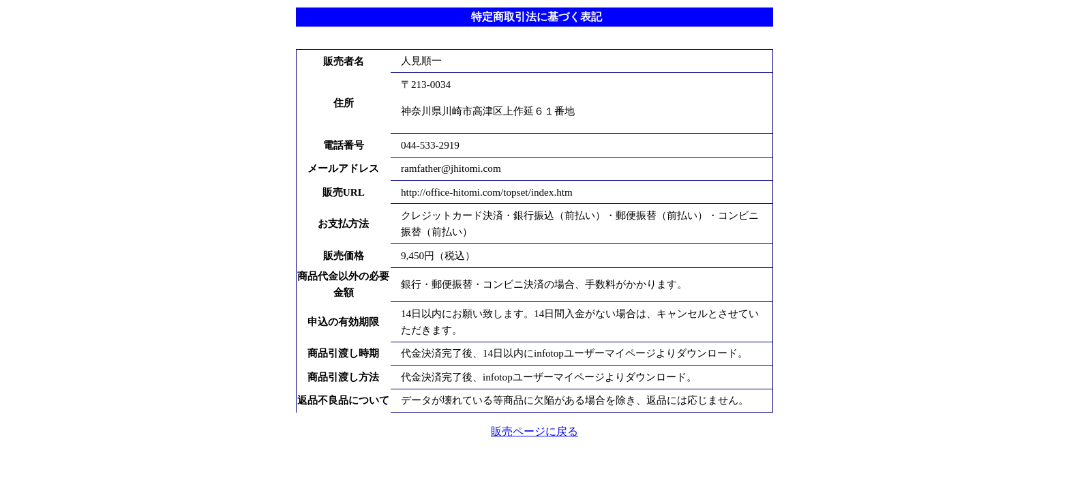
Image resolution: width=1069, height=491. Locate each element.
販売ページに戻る (534, 431)
